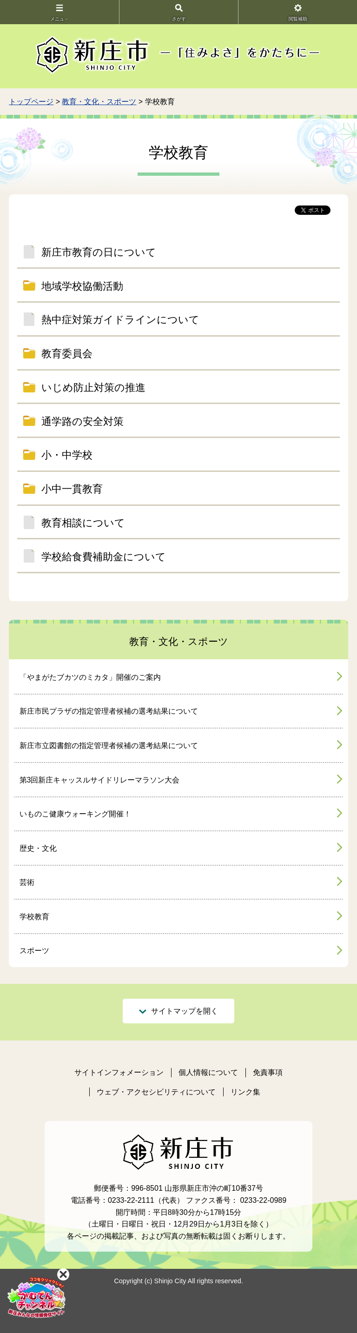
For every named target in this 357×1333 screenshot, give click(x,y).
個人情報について (208, 1072)
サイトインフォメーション (119, 1072)
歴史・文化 (38, 848)
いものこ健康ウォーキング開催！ (75, 814)
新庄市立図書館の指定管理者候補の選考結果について (109, 745)
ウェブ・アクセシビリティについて (156, 1092)
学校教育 (34, 917)
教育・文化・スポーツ (99, 102)
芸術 (27, 882)
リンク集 (245, 1092)
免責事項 (268, 1072)
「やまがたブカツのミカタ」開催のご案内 (90, 677)
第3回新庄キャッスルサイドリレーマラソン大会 (100, 780)
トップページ (31, 102)
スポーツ (34, 951)
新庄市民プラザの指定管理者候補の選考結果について (109, 711)
